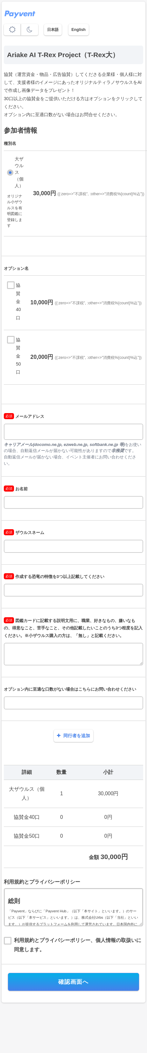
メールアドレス (24, 416)
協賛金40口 (18, 301)
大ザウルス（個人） (19, 172)
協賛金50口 (18, 355)
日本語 (53, 29)
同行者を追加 (73, 735)
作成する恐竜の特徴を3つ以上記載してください (54, 576)
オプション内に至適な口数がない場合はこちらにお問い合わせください (70, 689)
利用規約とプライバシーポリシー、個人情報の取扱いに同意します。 (77, 945)
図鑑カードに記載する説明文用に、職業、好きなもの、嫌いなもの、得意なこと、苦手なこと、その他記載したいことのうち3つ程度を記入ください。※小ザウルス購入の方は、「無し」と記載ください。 (73, 628)
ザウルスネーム (24, 532)
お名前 (16, 488)
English (79, 29)
